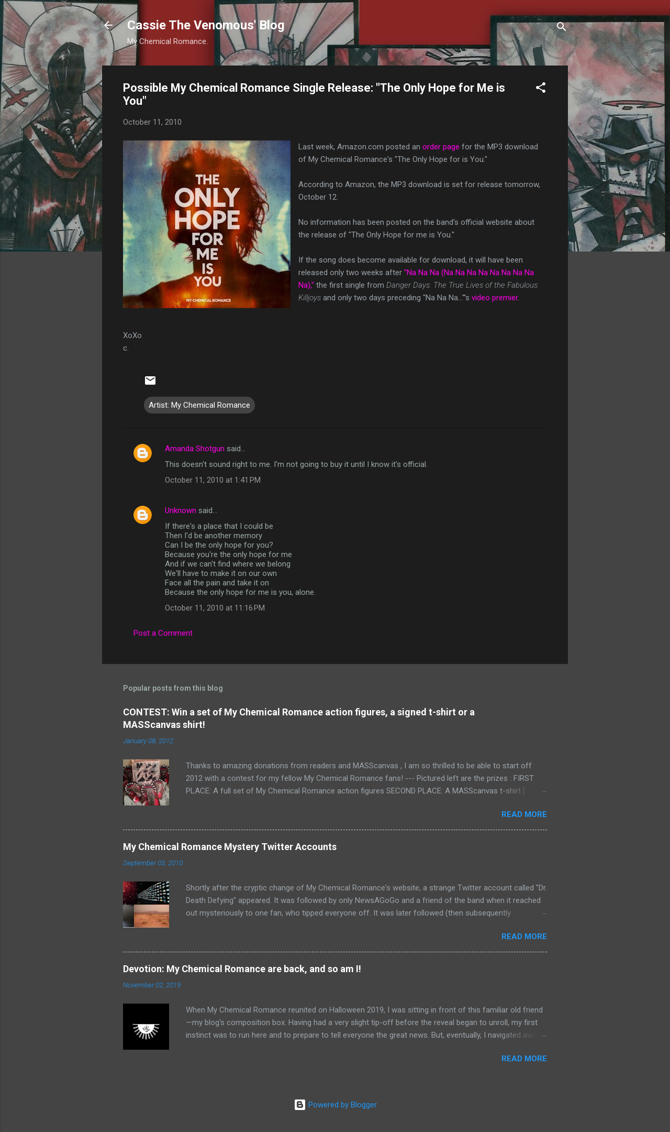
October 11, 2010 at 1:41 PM (213, 480)
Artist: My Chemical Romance (199, 405)
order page (441, 146)
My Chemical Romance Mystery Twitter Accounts (230, 846)
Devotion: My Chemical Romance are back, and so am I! (242, 968)
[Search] (561, 29)
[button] (540, 89)
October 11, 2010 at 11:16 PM (215, 608)
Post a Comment (163, 633)
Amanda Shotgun (195, 448)
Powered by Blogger (335, 1104)
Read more (524, 814)
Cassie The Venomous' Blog (206, 25)
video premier (495, 297)
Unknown (180, 510)
